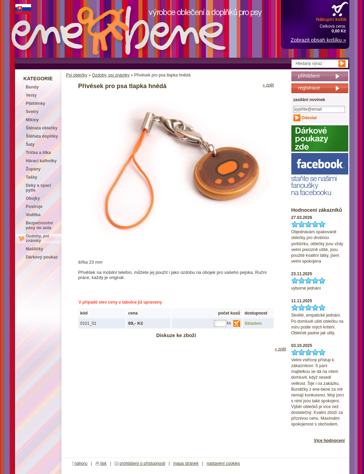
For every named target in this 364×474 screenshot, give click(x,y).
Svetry (32, 111)
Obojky (33, 198)
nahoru (80, 463)
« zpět (268, 85)
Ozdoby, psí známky (111, 75)
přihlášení (309, 76)
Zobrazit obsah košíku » (318, 40)
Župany (33, 169)
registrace (309, 87)
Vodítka (33, 214)
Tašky (32, 177)
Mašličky (34, 249)
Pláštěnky (35, 103)
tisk (103, 463)
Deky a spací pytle (38, 188)
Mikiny (32, 119)
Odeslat (309, 117)
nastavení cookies (223, 463)
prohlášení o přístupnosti (142, 463)
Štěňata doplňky (42, 136)
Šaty (30, 144)
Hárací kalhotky (41, 160)
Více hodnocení (329, 440)
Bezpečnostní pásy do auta (39, 225)
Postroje (34, 206)
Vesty (31, 95)
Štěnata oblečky (42, 128)
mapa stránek (186, 463)
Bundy (32, 87)
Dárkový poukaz (42, 257)
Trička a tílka (38, 152)
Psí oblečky (77, 75)
